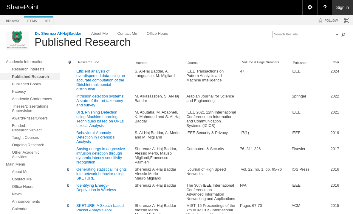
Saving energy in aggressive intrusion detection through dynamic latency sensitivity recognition (100, 155)
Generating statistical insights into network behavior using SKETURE (101, 173)
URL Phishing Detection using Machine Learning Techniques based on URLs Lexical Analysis (100, 119)
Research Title (88, 62)
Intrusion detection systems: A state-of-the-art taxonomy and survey (100, 100)
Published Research (83, 42)
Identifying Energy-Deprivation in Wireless (96, 187)
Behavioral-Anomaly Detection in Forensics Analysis (95, 137)
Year (336, 62)
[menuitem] (309, 7)
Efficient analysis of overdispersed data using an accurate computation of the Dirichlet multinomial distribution (100, 80)
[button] (343, 34)
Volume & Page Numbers (260, 62)
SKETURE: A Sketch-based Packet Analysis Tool (100, 207)
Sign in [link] (342, 7)
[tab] (13, 20)
